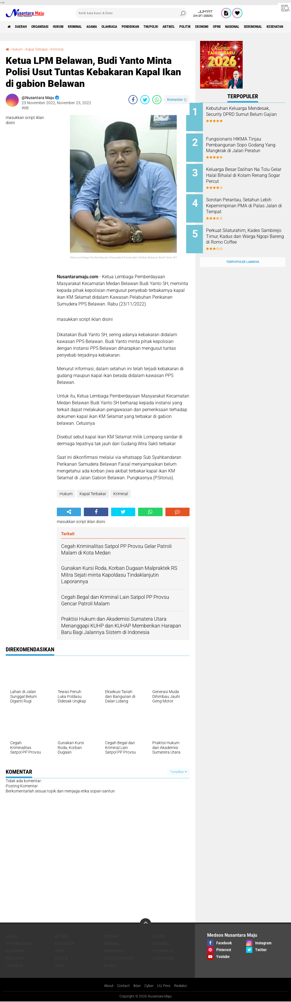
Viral (60, 965)
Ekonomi (251, 26)
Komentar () (177, 99)
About (106, 986)
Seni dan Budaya (118, 958)
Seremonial (163, 958)
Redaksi (184, 986)
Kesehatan (64, 943)
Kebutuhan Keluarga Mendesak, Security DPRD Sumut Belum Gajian (245, 114)
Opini (270, 26)
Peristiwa (15, 958)
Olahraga (136, 26)
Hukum (72, 26)
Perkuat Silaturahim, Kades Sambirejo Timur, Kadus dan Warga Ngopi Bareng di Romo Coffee (249, 231)
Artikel (210, 26)
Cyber (150, 986)
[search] (132, 13)
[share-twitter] (144, 99)
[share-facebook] (133, 99)
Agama (115, 26)
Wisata (109, 965)
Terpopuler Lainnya (242, 251)
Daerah (25, 26)
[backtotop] (145, 924)
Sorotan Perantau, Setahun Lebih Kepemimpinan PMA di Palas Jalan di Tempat (249, 200)
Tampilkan (178, 771)
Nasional (161, 943)
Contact (122, 986)
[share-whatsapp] (156, 99)
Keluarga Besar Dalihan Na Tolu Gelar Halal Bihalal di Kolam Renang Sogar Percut (248, 171)
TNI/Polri (188, 26)
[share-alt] (69, 512)
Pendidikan (162, 26)
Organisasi (49, 26)
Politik (230, 26)
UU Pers (166, 986)
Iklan (137, 986)
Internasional (19, 943)
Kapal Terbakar (41, 49)
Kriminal (93, 26)
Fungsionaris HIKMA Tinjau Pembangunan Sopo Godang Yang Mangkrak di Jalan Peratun (249, 145)
